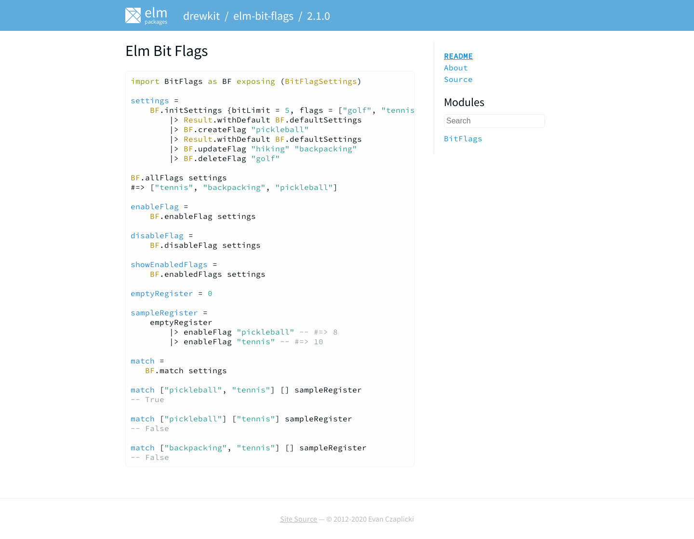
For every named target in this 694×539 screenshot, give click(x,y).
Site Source (298, 519)
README (458, 56)
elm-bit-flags (263, 15)
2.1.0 (318, 15)
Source (458, 79)
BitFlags (463, 138)
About (456, 67)
